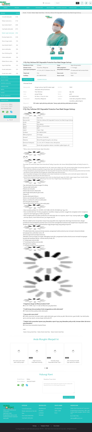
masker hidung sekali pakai (29, 332)
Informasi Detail (28, 79)
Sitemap (34, 425)
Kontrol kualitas (62, 7)
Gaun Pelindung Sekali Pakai (10, 53)
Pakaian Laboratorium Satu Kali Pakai (10, 21)
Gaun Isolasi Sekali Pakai (10, 25)
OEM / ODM (58, 410)
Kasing (3, 92)
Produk (17, 7)
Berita (2, 89)
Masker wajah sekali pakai (10, 33)
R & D (56, 413)
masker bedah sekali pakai (57, 332)
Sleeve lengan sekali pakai (10, 41)
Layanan (41, 413)
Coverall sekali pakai (10, 17)
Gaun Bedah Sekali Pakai (10, 45)
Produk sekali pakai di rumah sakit (10, 69)
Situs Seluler (56, 425)
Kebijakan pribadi (45, 425)
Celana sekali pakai (10, 57)
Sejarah (41, 410)
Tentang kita (39, 7)
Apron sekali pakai (10, 49)
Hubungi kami (72, 7)
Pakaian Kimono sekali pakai (10, 61)
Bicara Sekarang (85, 7)
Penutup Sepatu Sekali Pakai (10, 37)
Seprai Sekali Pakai (10, 65)
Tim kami (41, 415)
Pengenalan (42, 408)
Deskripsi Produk (42, 79)
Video (28, 7)
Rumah (5, 7)
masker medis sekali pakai (43, 332)
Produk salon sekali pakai (10, 73)
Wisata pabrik (50, 7)
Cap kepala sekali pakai (10, 29)
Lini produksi (58, 408)
